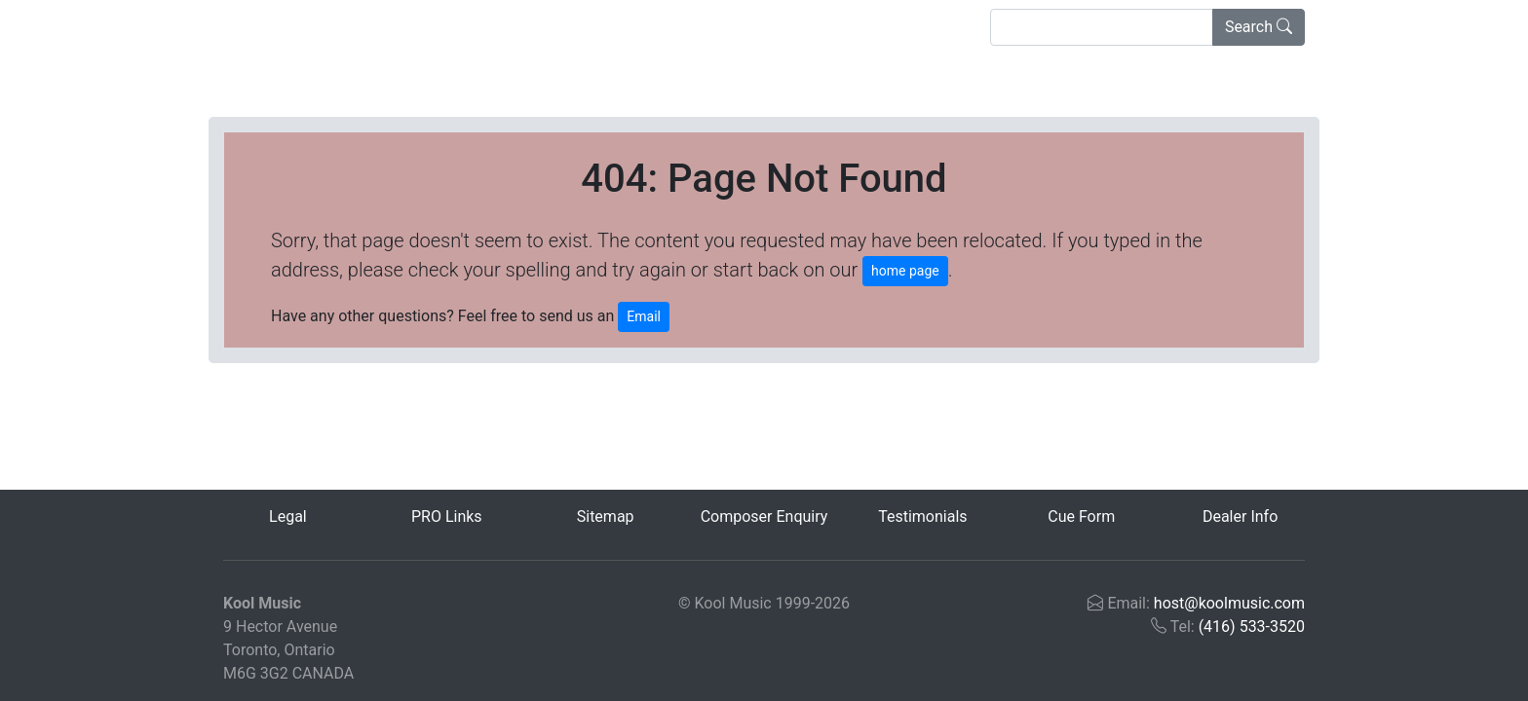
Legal (288, 516)
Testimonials (922, 516)
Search (1258, 27)
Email (644, 316)
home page (905, 270)
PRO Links (446, 516)
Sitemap (605, 516)
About (493, 27)
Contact (579, 27)
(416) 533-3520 (1252, 626)
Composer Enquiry (764, 516)
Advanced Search (372, 27)
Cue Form (1081, 516)
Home (256, 25)
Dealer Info (1240, 516)
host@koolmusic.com (1229, 603)
